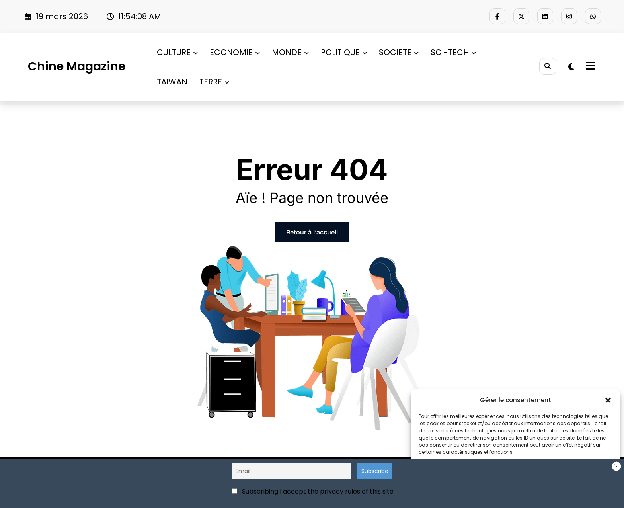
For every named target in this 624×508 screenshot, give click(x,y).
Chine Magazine (76, 66)
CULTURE (177, 52)
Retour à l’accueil (312, 232)
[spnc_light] (571, 66)
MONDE (290, 52)
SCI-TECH (453, 52)
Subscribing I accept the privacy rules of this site (313, 491)
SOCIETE (399, 52)
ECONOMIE (235, 52)
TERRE (214, 81)
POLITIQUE (344, 52)
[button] (608, 400)
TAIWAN (172, 81)
